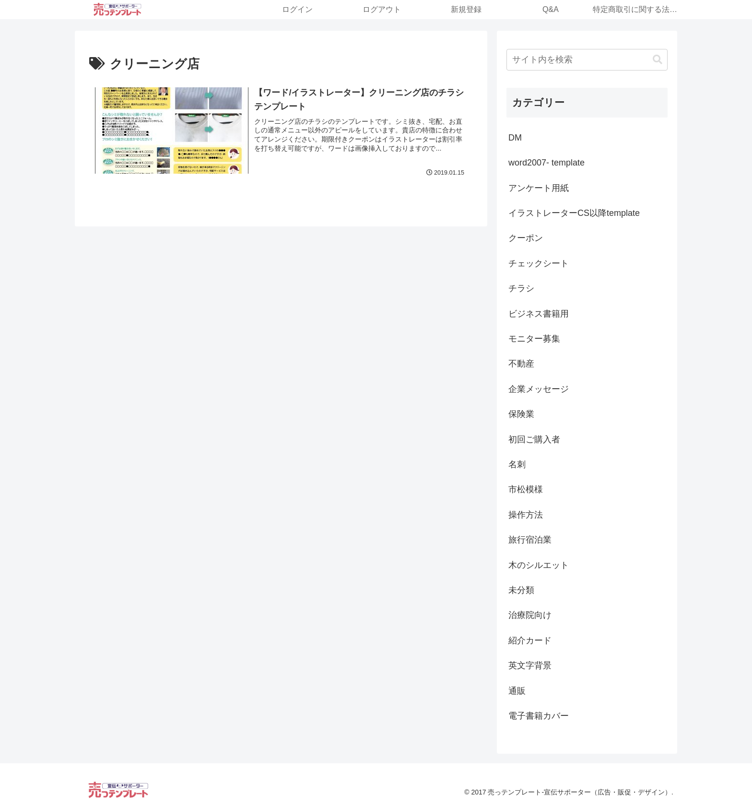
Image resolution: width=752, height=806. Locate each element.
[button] (657, 59)
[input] (587, 60)
